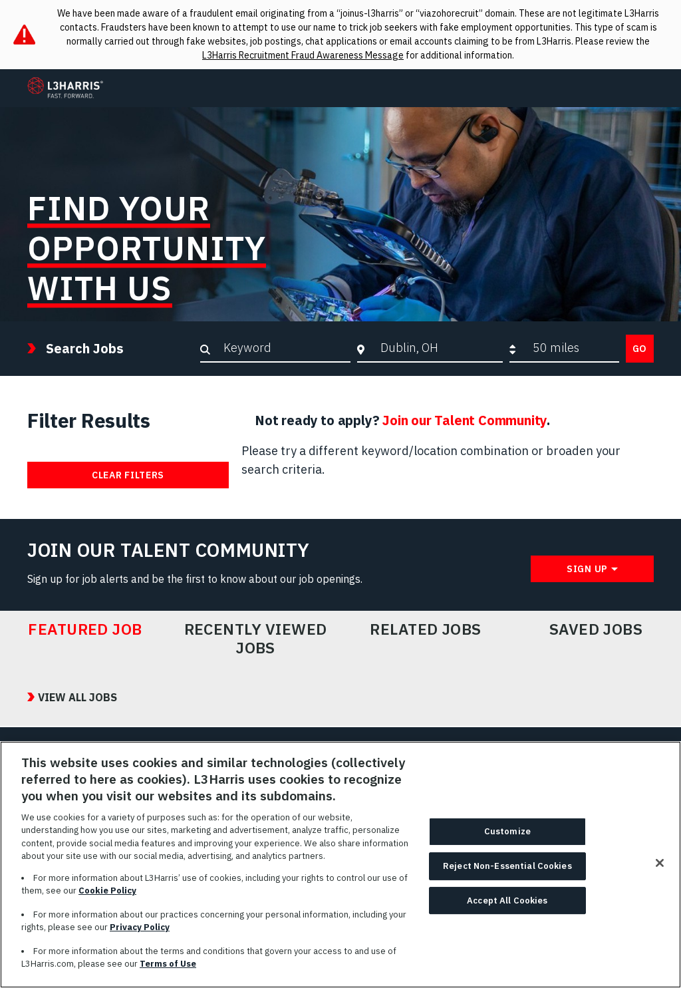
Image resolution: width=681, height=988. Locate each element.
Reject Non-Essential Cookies (507, 866)
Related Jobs (425, 629)
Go (639, 349)
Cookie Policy (107, 891)
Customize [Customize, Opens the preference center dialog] (507, 832)
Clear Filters (128, 475)
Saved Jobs (596, 629)
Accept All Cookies (507, 901)
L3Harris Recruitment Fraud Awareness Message (303, 55)
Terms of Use (168, 964)
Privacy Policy (140, 927)
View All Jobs (77, 697)
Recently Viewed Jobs (255, 638)
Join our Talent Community (464, 420)
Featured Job (85, 629)
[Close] (659, 863)
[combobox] (438, 348)
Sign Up (587, 569)
